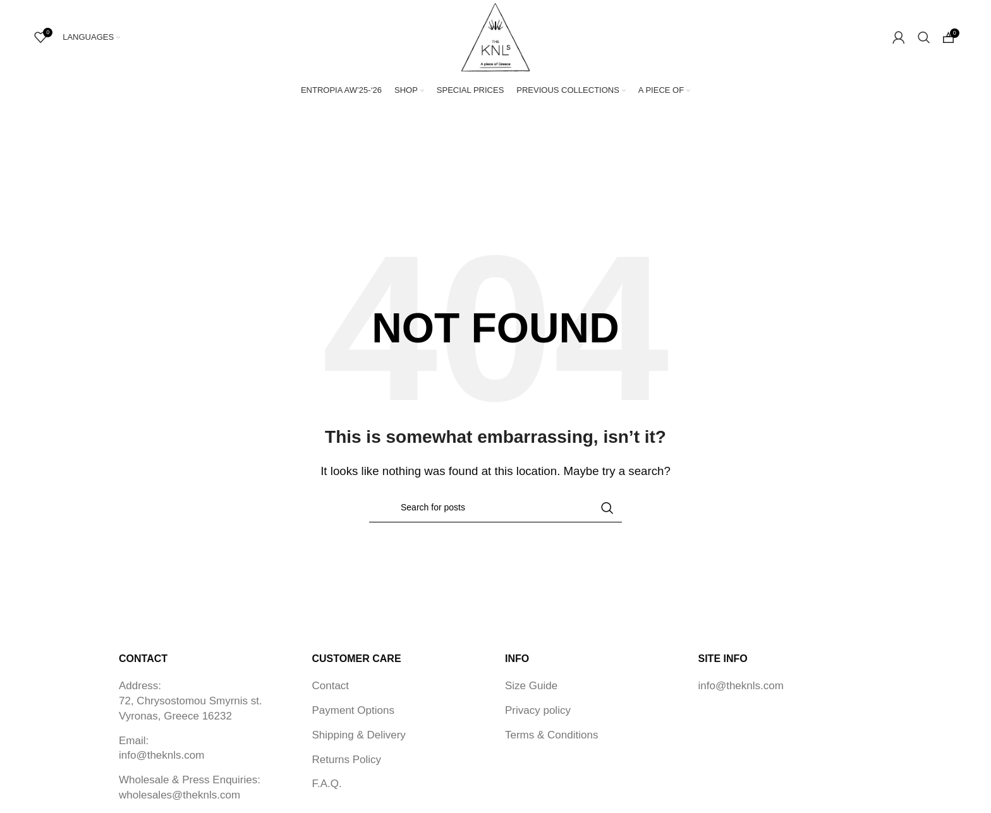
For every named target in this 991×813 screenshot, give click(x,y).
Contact (331, 687)
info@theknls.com (161, 756)
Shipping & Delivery (359, 736)
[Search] (924, 38)
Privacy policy (538, 712)
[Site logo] (495, 37)
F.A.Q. (327, 785)
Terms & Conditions (551, 736)
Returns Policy (347, 760)
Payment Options (353, 712)
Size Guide (531, 687)
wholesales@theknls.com (179, 796)
